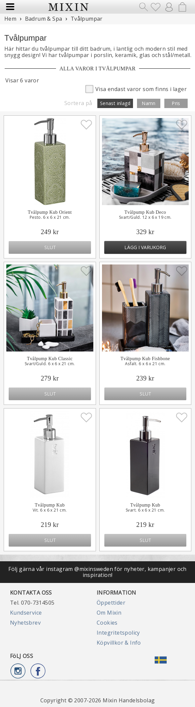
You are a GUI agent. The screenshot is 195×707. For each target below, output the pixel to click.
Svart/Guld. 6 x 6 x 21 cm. (50, 364)
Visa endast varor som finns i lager (136, 88)
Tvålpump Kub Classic (50, 358)
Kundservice (26, 612)
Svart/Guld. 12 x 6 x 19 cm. (145, 217)
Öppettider (111, 602)
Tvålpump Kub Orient (50, 212)
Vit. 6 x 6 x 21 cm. (50, 510)
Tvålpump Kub (50, 505)
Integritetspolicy (118, 632)
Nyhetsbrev (25, 622)
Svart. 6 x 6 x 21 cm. (145, 510)
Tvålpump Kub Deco (145, 212)
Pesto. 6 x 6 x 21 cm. (50, 217)
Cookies (107, 622)
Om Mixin (109, 612)
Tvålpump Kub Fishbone (145, 358)
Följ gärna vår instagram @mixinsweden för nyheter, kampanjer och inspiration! (97, 572)
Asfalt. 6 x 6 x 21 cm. (145, 364)
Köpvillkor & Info (119, 642)
